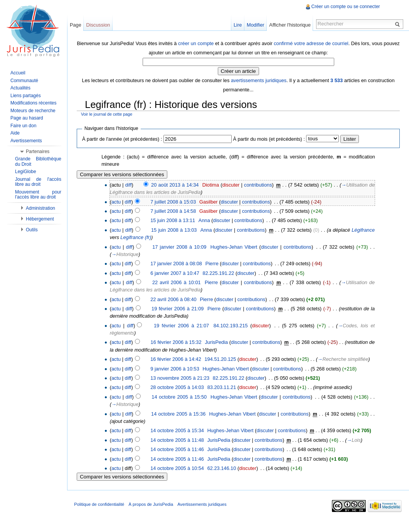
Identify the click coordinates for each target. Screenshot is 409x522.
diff (129, 184)
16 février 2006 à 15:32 (176, 342)
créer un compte (204, 43)
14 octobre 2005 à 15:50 (179, 396)
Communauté (24, 80)
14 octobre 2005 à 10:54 (178, 468)
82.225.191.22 (219, 273)
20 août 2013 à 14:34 (175, 184)
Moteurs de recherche (33, 110)
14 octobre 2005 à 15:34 (178, 430)
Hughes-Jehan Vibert (234, 246)
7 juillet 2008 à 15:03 (174, 201)
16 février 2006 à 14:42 (176, 359)
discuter (231, 184)
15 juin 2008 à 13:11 (173, 220)
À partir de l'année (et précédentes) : (123, 138)
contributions (258, 184)
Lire (237, 25)
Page (76, 25)
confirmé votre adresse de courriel (320, 43)
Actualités (20, 88)
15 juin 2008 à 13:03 (174, 229)
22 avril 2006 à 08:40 (174, 299)
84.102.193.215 (231, 325)
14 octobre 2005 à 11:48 (178, 440)
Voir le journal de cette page (107, 114)
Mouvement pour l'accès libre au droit (38, 194)
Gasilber (209, 201)
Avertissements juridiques (203, 504)
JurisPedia (217, 342)
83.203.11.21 (222, 387)
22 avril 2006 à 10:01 (177, 282)
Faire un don (23, 125)
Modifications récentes (33, 103)
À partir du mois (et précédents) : (269, 138)
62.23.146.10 (222, 468)
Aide (15, 133)
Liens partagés (25, 95)
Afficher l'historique (289, 25)
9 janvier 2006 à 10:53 (175, 368)
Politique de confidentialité (101, 504)
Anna (205, 220)
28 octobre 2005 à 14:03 (178, 387)
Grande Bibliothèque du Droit (38, 161)
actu (116, 201)
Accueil (17, 73)
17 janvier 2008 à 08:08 (177, 263)
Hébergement (40, 219)
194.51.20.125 (221, 359)
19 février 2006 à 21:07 (181, 325)
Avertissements (26, 140)
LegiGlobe (25, 171)
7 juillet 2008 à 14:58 (174, 211)
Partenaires (37, 151)
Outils (32, 229)
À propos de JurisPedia (152, 504)
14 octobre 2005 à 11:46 (178, 449)
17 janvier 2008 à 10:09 (180, 246)
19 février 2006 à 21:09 (178, 309)
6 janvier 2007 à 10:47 (175, 273)
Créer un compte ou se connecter (345, 6)
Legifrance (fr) (136, 237)
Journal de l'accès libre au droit (38, 182)
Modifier (255, 25)
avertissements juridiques (259, 80)
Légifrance (363, 229)
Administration (40, 208)
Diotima (211, 184)
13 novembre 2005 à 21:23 (180, 378)
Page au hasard (26, 118)
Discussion (99, 25)
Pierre (212, 263)
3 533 (337, 80)
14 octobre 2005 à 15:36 (179, 413)
